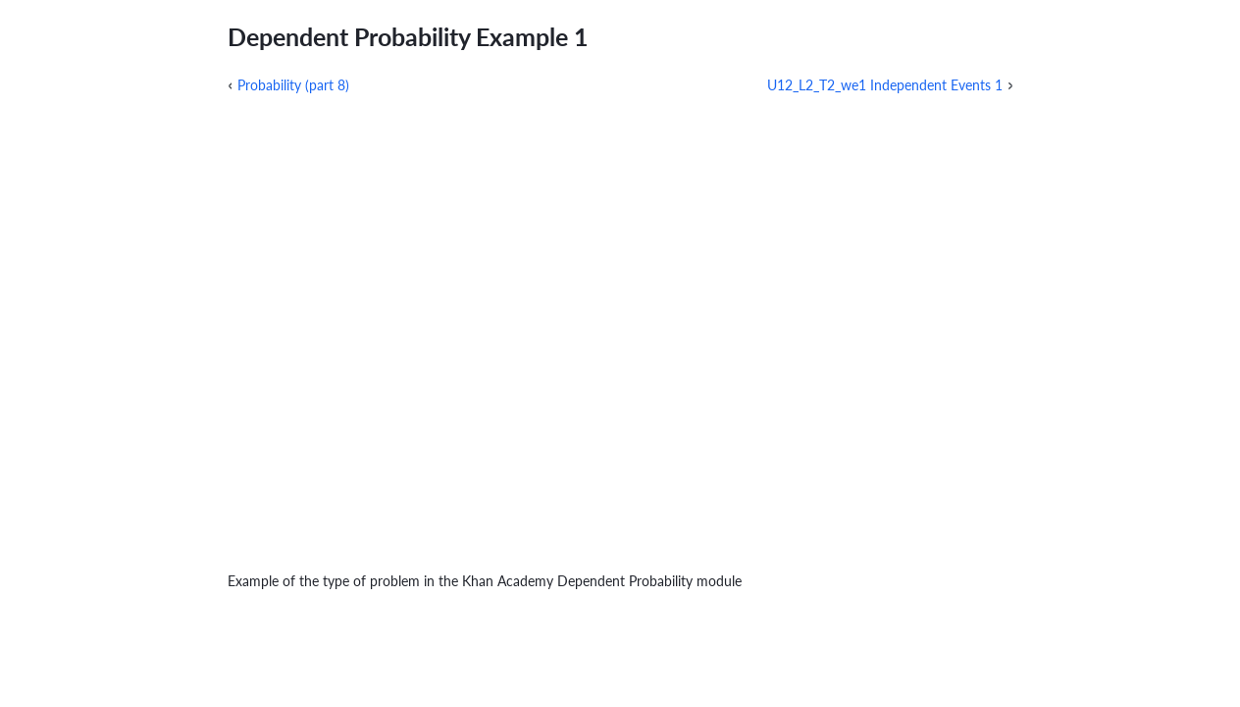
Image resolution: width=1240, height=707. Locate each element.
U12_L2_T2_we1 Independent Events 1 (885, 85)
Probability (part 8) (293, 85)
